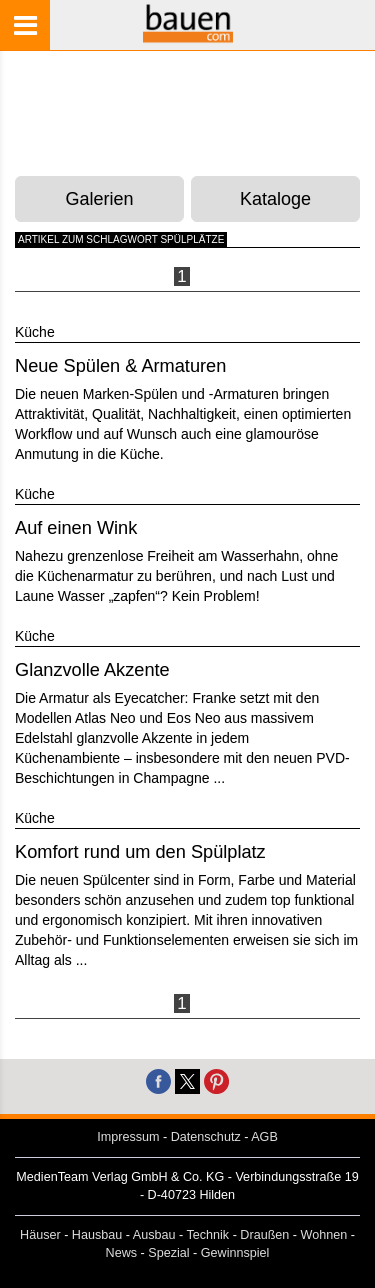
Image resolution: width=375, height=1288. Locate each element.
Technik (207, 1235)
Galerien (100, 199)
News (122, 1253)
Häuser (40, 1235)
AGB (264, 1137)
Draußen (264, 1235)
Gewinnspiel (235, 1253)
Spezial (168, 1253)
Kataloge (275, 199)
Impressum (128, 1137)
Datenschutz (206, 1137)
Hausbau (97, 1235)
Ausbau (154, 1235)
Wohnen (324, 1235)
